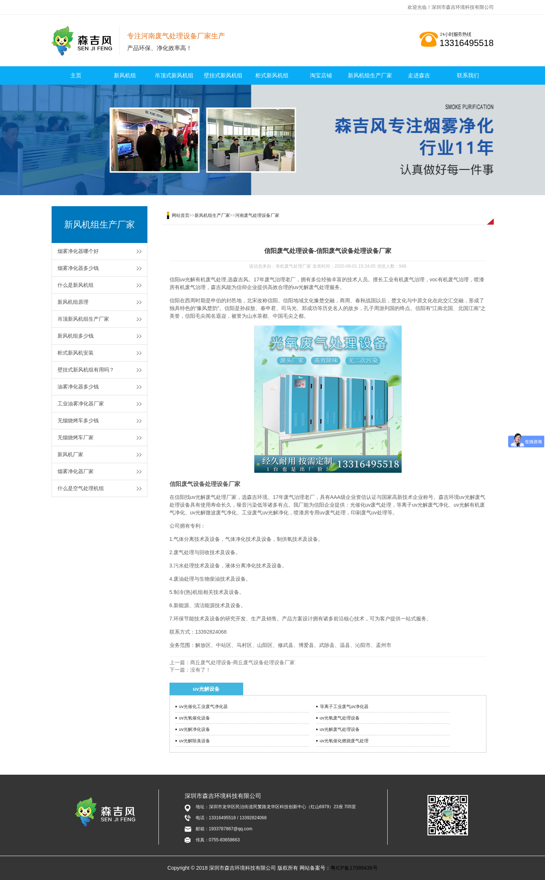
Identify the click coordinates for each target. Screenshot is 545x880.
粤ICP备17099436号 (354, 868)
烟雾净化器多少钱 (78, 268)
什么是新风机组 (75, 285)
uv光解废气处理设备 (340, 729)
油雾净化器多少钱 (78, 387)
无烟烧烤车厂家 (75, 437)
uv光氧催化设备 (194, 718)
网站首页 (180, 215)
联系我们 (468, 75)
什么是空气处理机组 (80, 488)
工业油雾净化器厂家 (80, 403)
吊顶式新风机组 (174, 75)
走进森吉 (419, 75)
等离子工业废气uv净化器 (344, 706)
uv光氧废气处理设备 (340, 718)
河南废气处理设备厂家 (257, 215)
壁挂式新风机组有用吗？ (85, 370)
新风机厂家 (70, 454)
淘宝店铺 (321, 75)
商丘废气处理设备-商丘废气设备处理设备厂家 (242, 662)
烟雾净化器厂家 (75, 471)
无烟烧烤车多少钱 (78, 420)
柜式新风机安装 (75, 353)
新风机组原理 (72, 302)
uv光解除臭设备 (194, 740)
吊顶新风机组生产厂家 (83, 319)
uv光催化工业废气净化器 (203, 706)
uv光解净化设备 (194, 729)
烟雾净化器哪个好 (78, 251)
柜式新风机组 (272, 75)
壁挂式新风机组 (223, 75)
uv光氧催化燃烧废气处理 (344, 740)
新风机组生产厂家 (370, 75)
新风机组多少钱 (75, 336)
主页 (75, 75)
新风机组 (125, 75)
